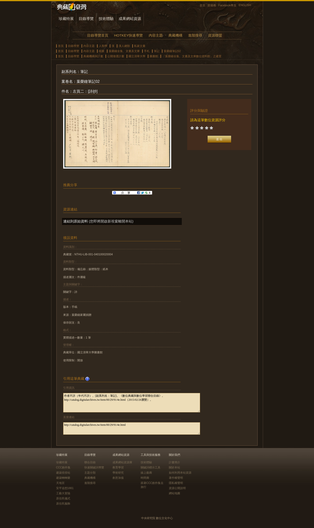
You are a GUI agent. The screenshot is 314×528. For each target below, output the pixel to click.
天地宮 (60, 483)
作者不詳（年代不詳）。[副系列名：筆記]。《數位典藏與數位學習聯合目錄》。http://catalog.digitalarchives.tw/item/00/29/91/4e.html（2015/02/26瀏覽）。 (131, 402)
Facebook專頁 (227, 5)
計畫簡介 (174, 462)
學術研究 (118, 472)
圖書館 (154, 56)
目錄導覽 (86, 19)
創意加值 (118, 477)
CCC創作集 (63, 467)
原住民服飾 (63, 503)
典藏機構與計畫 (93, 56)
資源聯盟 (215, 35)
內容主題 (156, 35)
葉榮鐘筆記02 (172, 51)
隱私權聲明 (176, 483)
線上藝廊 (146, 472)
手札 (147, 51)
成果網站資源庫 (122, 462)
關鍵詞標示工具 (150, 467)
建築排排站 (63, 472)
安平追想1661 (65, 488)
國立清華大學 (136, 56)
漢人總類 (124, 46)
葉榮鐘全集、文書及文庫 (124, 51)
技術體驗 (106, 19)
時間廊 (145, 477)
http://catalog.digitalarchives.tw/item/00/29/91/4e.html (131, 428)
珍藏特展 (66, 19)
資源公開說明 (177, 488)
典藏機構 (175, 35)
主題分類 (90, 472)
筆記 (156, 51)
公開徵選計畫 (115, 56)
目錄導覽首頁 (97, 35)
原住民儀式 (63, 498)
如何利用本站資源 (180, 472)
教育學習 (118, 467)
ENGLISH (245, 5)
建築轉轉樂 (63, 477)
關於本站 (174, 467)
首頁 (202, 5)
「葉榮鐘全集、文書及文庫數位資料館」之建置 (191, 56)
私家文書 (139, 46)
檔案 (102, 51)
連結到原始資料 (75, 221)
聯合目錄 (90, 462)
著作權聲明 (176, 477)
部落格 (212, 5)
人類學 (103, 46)
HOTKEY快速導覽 (128, 35)
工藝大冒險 (63, 493)
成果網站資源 (130, 19)
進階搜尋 (195, 35)
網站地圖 (174, 493)
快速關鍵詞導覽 (94, 467)
